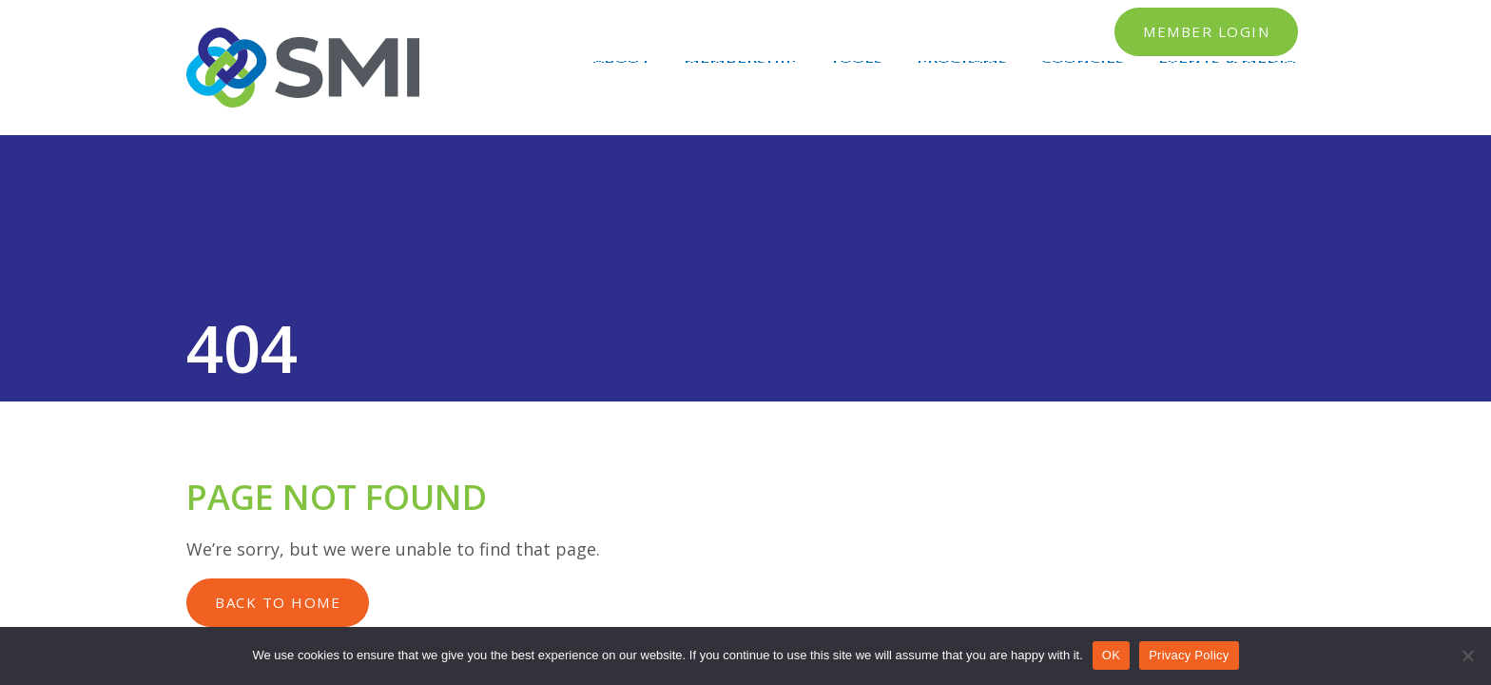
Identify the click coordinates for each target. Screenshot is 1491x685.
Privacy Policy (1189, 655)
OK (1111, 655)
